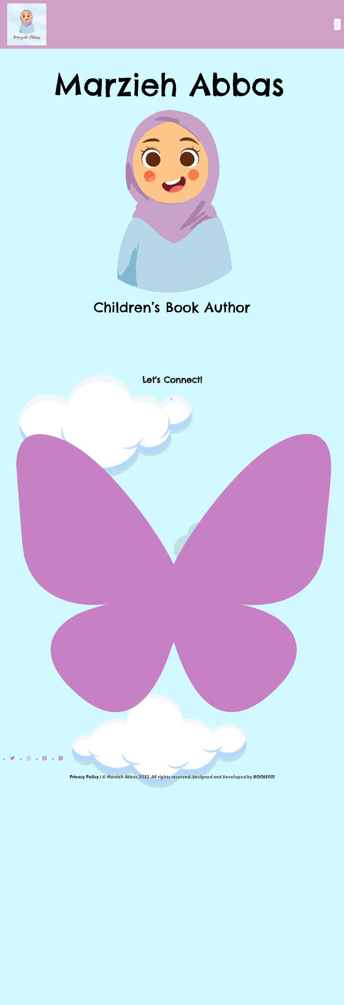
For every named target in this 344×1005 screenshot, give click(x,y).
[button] (337, 24)
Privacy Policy (84, 777)
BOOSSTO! (264, 777)
